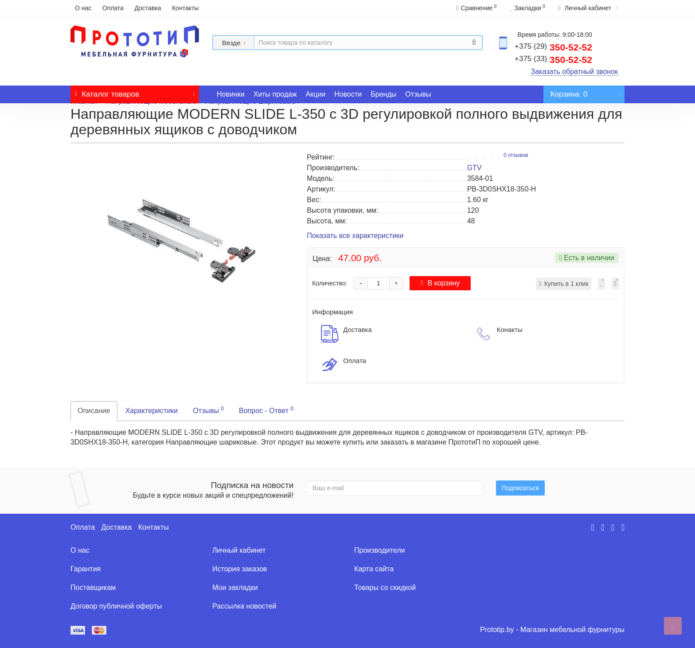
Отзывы (418, 94)
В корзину (440, 283)
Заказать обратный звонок (574, 71)
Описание (94, 410)
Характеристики (151, 410)
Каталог (135, 92)
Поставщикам (93, 587)
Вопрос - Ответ (266, 410)
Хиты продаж (275, 94)
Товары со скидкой (385, 587)
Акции (316, 94)
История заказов (239, 569)
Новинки (231, 94)
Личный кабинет (239, 550)
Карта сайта (374, 569)
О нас (83, 8)
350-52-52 (553, 47)
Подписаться (520, 488)
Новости (348, 94)
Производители (379, 550)
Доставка (147, 8)
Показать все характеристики (355, 236)
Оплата (113, 8)
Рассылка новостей (244, 606)
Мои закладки (235, 587)
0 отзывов (516, 155)
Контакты (185, 8)
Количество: (329, 283)
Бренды (383, 94)
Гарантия (85, 569)
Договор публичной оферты (116, 606)
